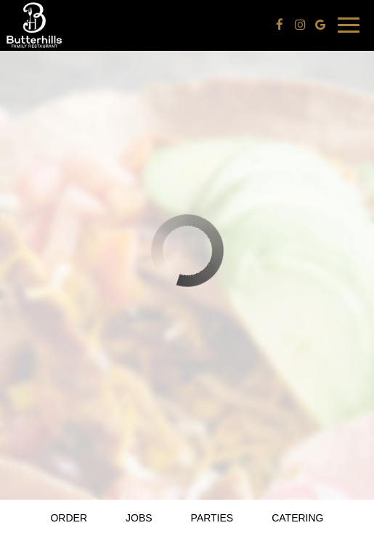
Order (68, 518)
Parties (212, 518)
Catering (297, 518)
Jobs (139, 518)
